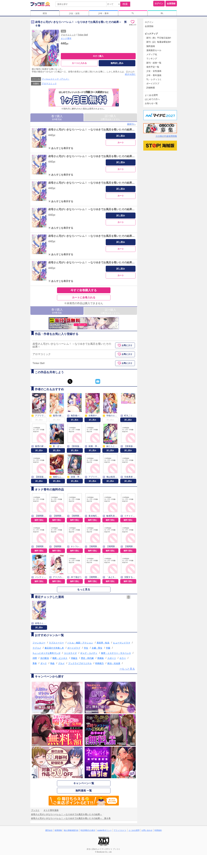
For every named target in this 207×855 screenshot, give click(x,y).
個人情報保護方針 (71, 830)
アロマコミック (68, 35)
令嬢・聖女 (97, 648)
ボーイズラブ (73, 648)
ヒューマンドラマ (121, 643)
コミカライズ (70, 653)
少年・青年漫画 (153, 75)
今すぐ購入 (98, 56)
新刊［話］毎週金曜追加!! (158, 42)
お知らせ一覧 (151, 103)
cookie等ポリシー (104, 830)
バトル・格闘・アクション (80, 643)
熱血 (52, 663)
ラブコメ (37, 648)
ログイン (159, 3)
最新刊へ (131, 124)
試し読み (120, 136)
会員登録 (171, 3)
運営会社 (49, 830)
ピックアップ (151, 33)
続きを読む (130, 74)
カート (120, 142)
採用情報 (58, 830)
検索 (125, 4)
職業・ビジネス (59, 658)
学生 (86, 648)
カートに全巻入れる (83, 297)
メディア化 (151, 54)
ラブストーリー (56, 643)
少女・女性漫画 (153, 71)
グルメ (61, 663)
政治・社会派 (113, 663)
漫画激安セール (153, 50)
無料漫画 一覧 (83, 790)
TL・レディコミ (154, 79)
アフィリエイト (120, 830)
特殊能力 (99, 663)
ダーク (43, 663)
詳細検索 (150, 87)
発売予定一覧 (152, 67)
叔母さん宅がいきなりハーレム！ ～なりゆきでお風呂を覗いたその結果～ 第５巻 (96, 236)
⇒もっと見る (127, 668)
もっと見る (83, 589)
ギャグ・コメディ (88, 653)
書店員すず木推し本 (54, 648)
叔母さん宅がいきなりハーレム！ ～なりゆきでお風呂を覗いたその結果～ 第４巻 (96, 209)
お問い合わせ (146, 830)
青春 (35, 663)
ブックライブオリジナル (80, 663)
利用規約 (158, 830)
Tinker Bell (83, 35)
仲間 (35, 658)
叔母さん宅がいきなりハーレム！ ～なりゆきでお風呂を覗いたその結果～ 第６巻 (96, 262)
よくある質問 (151, 95)
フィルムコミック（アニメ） (56, 79)
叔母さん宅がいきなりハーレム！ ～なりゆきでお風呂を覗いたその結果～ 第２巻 (96, 156)
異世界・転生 (103, 643)
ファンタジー (39, 643)
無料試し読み (117, 63)
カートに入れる (79, 63)
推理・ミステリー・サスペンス (116, 653)
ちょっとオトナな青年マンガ (46, 653)
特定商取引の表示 (88, 830)
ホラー (122, 658)
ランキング (151, 58)
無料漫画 (150, 46)
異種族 (100, 658)
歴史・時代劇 (87, 658)
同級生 (74, 658)
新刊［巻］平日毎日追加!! (158, 38)
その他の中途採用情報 (166, 136)
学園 (108, 648)
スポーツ (111, 658)
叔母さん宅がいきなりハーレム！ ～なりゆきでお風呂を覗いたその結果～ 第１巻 (96, 129)
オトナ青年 (66, 38)
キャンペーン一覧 (83, 783)
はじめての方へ (152, 99)
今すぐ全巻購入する (84, 290)
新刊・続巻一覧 (153, 63)
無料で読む (39, 520)
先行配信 (44, 658)
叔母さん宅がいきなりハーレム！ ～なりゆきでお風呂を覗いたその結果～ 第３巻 (96, 182)
